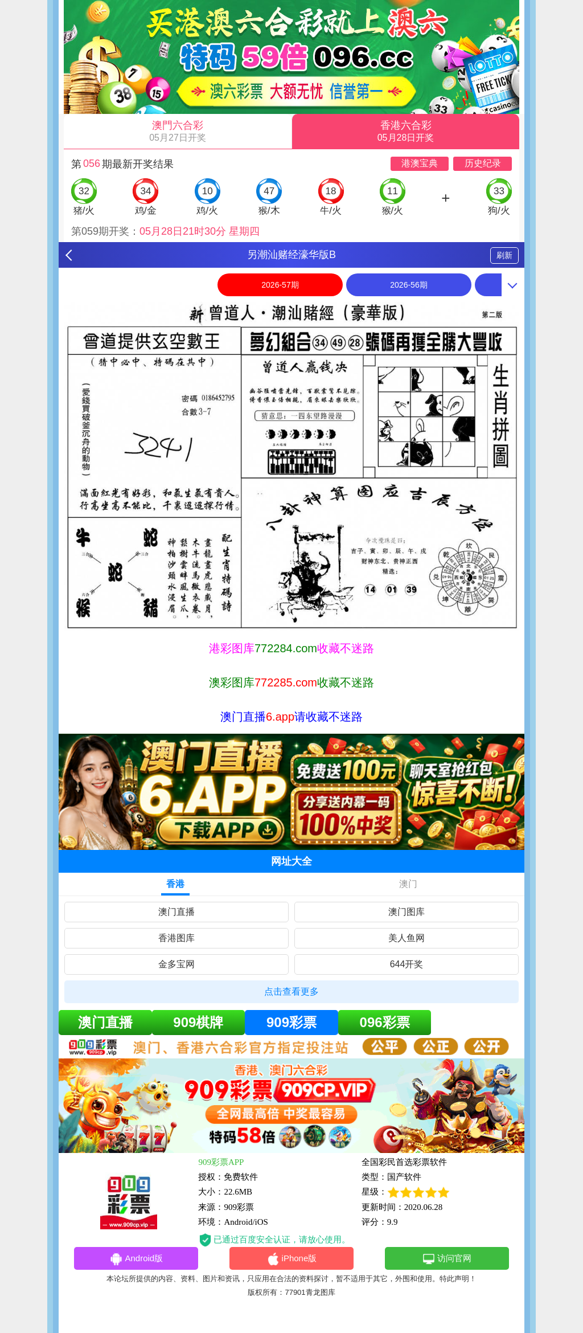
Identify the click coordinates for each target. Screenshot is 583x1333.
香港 (175, 884)
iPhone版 (291, 1259)
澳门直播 (176, 912)
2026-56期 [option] (408, 284)
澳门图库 (406, 912)
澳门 (408, 884)
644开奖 (407, 964)
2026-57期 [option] (279, 284)
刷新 (504, 255)
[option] (291, 466)
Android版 (136, 1259)
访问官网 (446, 1259)
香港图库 (176, 938)
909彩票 (291, 1022)
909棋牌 (198, 1022)
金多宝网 (176, 964)
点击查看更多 (291, 991)
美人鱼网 (406, 938)
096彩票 (385, 1022)
